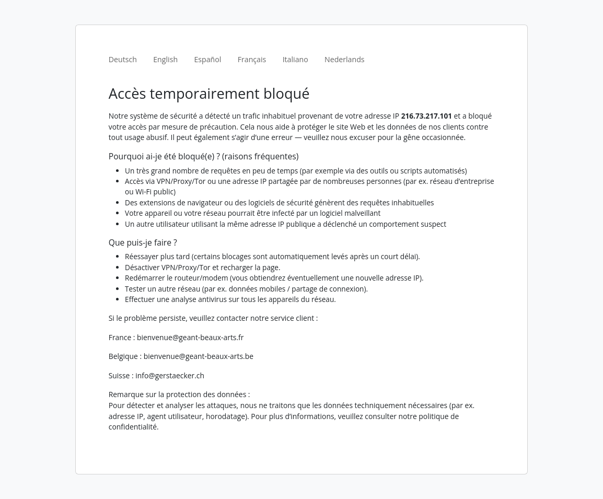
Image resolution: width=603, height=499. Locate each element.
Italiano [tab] (295, 59)
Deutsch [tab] (123, 59)
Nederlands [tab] (344, 59)
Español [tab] (207, 59)
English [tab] (165, 59)
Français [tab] (252, 59)
